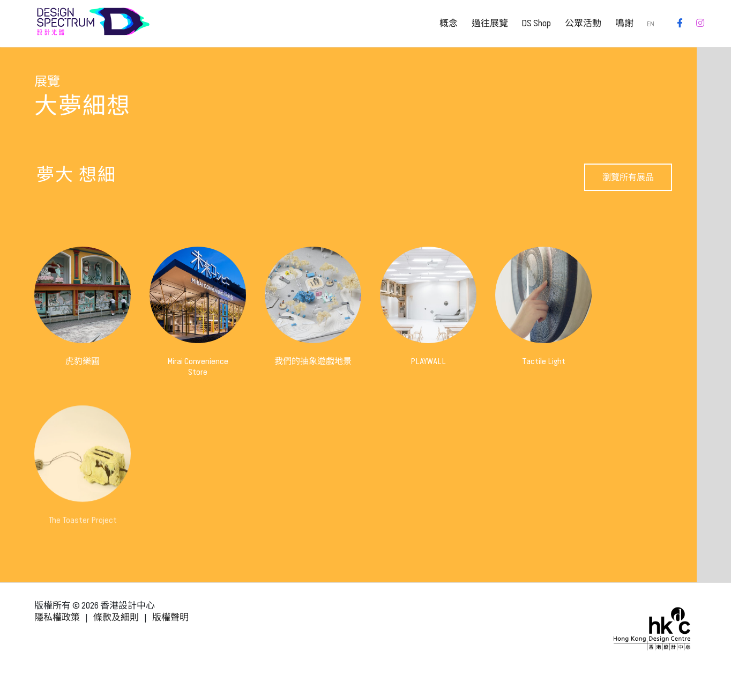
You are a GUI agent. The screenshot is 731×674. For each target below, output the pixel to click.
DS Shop (536, 23)
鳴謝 (624, 23)
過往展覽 (490, 23)
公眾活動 (583, 23)
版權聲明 (170, 617)
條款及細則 (116, 617)
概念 (448, 23)
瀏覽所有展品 (628, 177)
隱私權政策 (57, 617)
